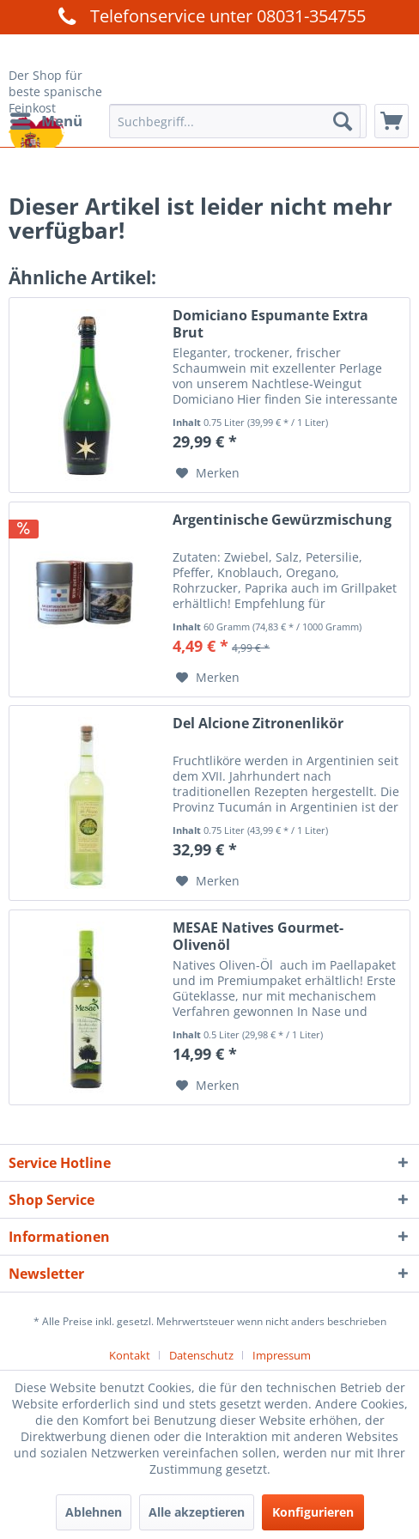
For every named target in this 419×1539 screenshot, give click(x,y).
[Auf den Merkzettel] (208, 473)
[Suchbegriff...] (235, 121)
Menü (46, 119)
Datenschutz (201, 1355)
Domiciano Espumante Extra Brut (270, 324)
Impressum (281, 1355)
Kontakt (129, 1355)
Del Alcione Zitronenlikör (258, 724)
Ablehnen (93, 1512)
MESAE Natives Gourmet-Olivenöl (258, 936)
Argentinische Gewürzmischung (282, 520)
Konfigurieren (313, 1512)
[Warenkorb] (391, 121)
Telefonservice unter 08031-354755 (209, 15)
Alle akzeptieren (197, 1512)
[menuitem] (45, 121)
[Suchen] (343, 121)
